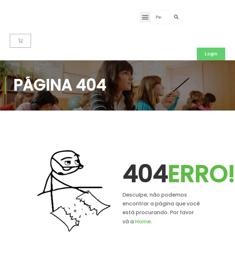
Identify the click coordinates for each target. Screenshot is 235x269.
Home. (143, 221)
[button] (145, 17)
